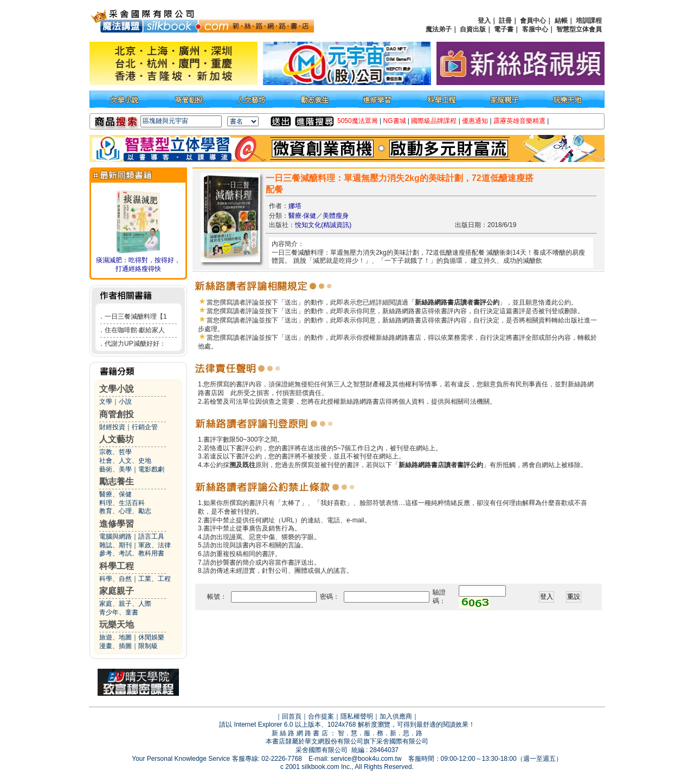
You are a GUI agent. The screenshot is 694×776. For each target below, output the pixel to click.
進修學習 (116, 523)
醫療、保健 (115, 494)
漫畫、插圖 (115, 646)
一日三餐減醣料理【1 (136, 316)
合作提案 (321, 716)
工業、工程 (154, 579)
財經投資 (112, 427)
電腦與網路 (115, 536)
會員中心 (533, 20)
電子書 (503, 29)
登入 (484, 20)
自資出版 (473, 29)
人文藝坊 (116, 439)
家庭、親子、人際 (125, 603)
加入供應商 (396, 716)
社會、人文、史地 (125, 460)
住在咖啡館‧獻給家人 (135, 330)
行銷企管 (145, 427)
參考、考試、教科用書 (131, 553)
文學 (105, 401)
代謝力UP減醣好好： (135, 343)
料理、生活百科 (122, 503)
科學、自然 (115, 579)
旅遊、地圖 (115, 637)
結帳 (561, 20)
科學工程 (116, 566)
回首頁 (291, 716)
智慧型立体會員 (579, 29)
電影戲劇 (151, 469)
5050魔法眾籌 (357, 121)
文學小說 (116, 388)
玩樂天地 (116, 624)
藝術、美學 (115, 469)
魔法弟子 (439, 29)
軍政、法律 (154, 545)
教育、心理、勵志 (125, 511)
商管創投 (116, 414)
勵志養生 (116, 481)
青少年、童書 (118, 612)
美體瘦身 (336, 215)
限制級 (148, 646)
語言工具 (151, 536)
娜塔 (294, 206)
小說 (125, 401)
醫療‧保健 (302, 215)
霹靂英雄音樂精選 (519, 121)
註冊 (505, 20)
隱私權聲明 (356, 716)
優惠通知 (475, 121)
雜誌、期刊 (115, 545)
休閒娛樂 (151, 637)
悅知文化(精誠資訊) (323, 225)
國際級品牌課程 (434, 121)
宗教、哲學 (115, 452)
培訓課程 (589, 20)
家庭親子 (116, 591)
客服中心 (535, 29)
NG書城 (394, 121)
